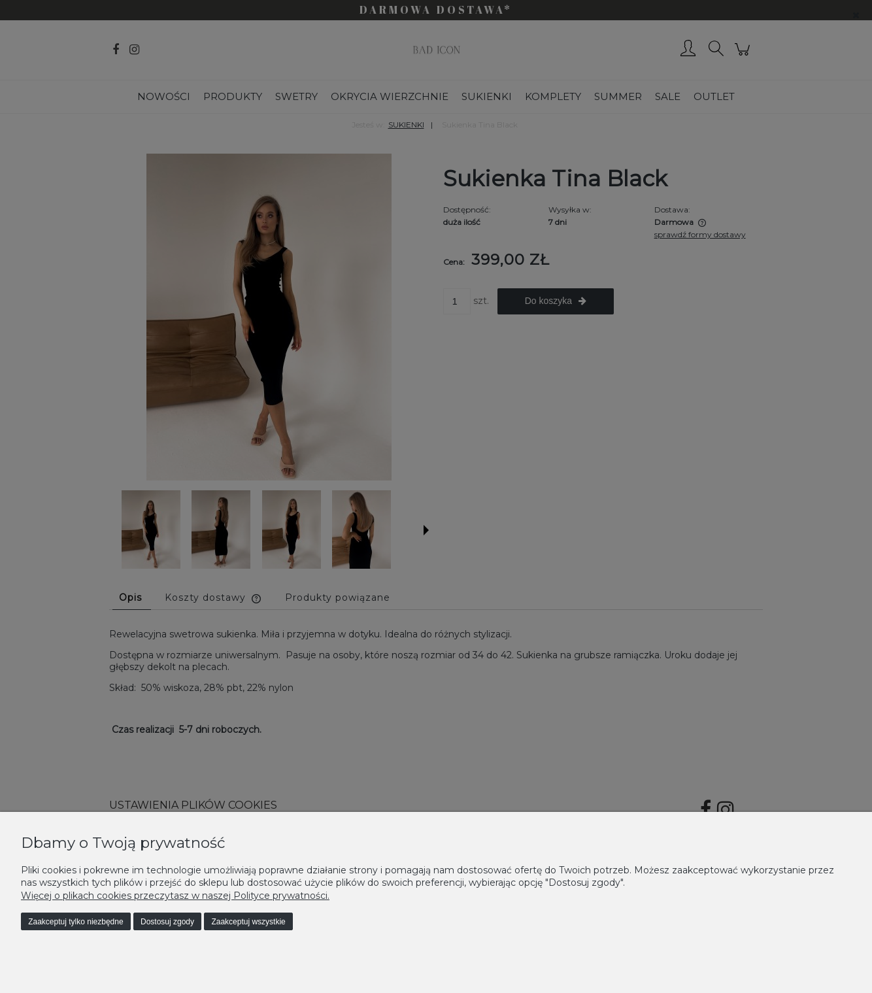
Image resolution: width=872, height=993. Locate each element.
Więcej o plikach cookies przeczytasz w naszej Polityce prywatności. (175, 895)
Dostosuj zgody (167, 921)
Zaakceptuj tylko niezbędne (75, 921)
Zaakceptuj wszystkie (248, 921)
